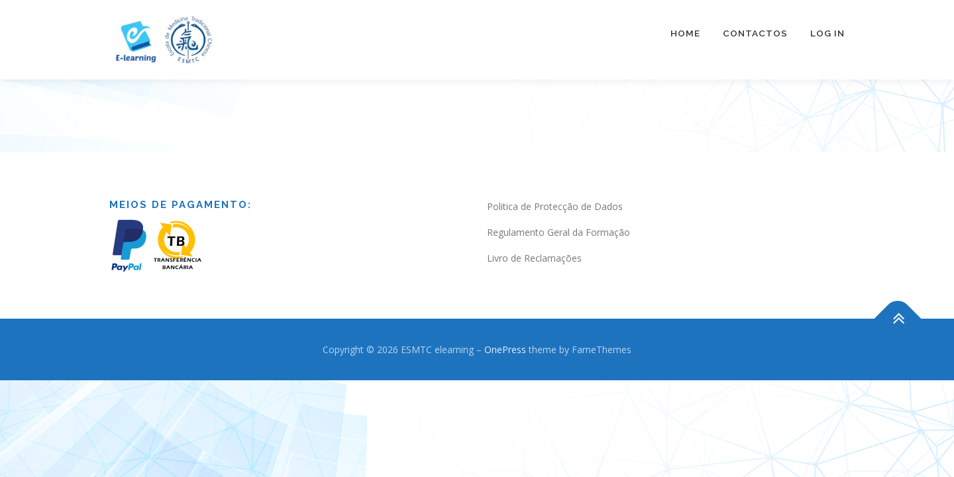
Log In (827, 33)
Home (685, 33)
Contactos (755, 33)
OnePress (505, 336)
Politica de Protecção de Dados (555, 193)
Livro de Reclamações (534, 244)
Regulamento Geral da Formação (558, 219)
